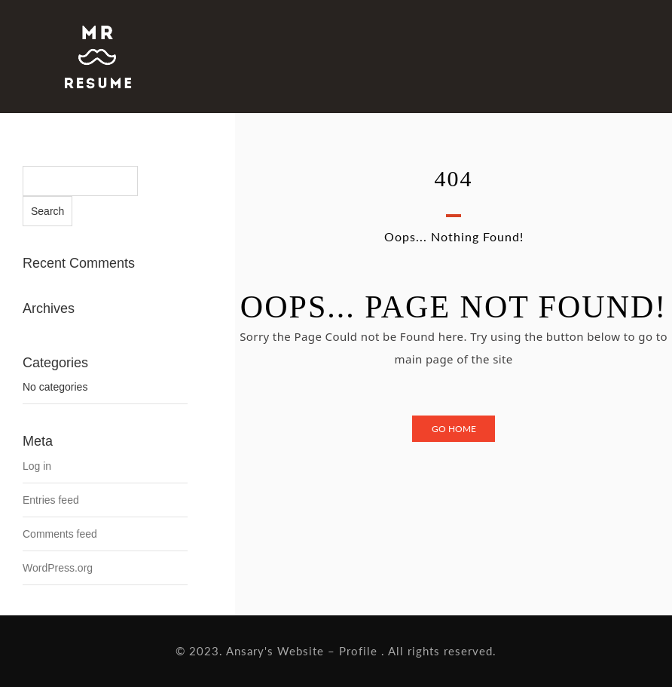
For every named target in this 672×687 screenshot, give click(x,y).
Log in (37, 466)
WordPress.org (58, 568)
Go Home (454, 428)
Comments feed (60, 534)
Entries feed (51, 500)
